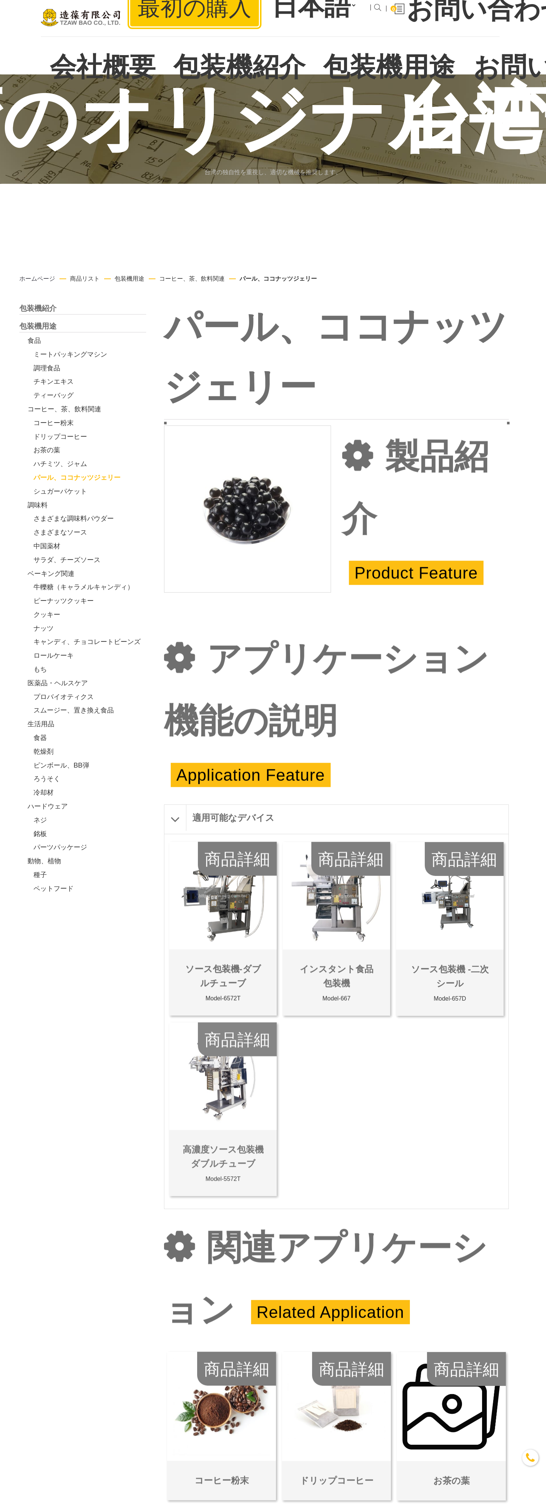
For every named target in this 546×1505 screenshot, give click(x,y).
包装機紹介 (38, 308)
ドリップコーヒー (60, 436)
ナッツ (43, 628)
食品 (34, 340)
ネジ (40, 820)
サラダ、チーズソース (66, 560)
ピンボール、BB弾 (61, 765)
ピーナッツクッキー (63, 601)
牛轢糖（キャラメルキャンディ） (83, 587)
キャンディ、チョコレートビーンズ (87, 641)
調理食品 (46, 368)
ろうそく (46, 778)
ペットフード (53, 888)
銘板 (40, 834)
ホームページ (37, 278)
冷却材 (43, 792)
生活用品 (41, 724)
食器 (40, 738)
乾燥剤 (43, 751)
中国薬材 (46, 546)
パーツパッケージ (60, 847)
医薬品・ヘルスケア (58, 683)
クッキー (46, 614)
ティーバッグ (53, 395)
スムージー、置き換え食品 (73, 710)
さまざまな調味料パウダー (73, 518)
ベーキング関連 (51, 573)
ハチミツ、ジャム (60, 464)
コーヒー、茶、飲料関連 (192, 278)
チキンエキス (53, 381)
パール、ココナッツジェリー (278, 278)
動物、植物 (44, 861)
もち (40, 669)
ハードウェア (48, 806)
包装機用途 (129, 278)
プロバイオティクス (63, 697)
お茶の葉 (46, 450)
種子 (40, 875)
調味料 (38, 505)
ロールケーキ (53, 655)
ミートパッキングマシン (70, 354)
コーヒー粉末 (53, 423)
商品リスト (85, 278)
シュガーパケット (60, 491)
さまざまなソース (60, 532)
